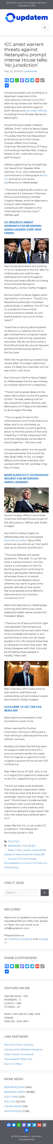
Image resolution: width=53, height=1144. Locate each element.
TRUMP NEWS (13, 1106)
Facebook (26, 939)
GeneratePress (26, 1139)
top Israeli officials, (36, 110)
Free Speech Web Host (18, 1059)
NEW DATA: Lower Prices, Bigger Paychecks (26, 3)
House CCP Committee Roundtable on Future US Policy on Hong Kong (25, 863)
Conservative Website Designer (23, 1049)
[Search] (45, 892)
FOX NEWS (28, 845)
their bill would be (15, 540)
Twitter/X (13, 939)
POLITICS (13, 841)
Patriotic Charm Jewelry (18, 1044)
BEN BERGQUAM (14, 1087)
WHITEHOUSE (13, 1111)
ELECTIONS (11, 1096)
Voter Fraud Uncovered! (18, 1054)
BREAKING (14, 845)
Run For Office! (13, 1063)
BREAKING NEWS (14, 1092)
